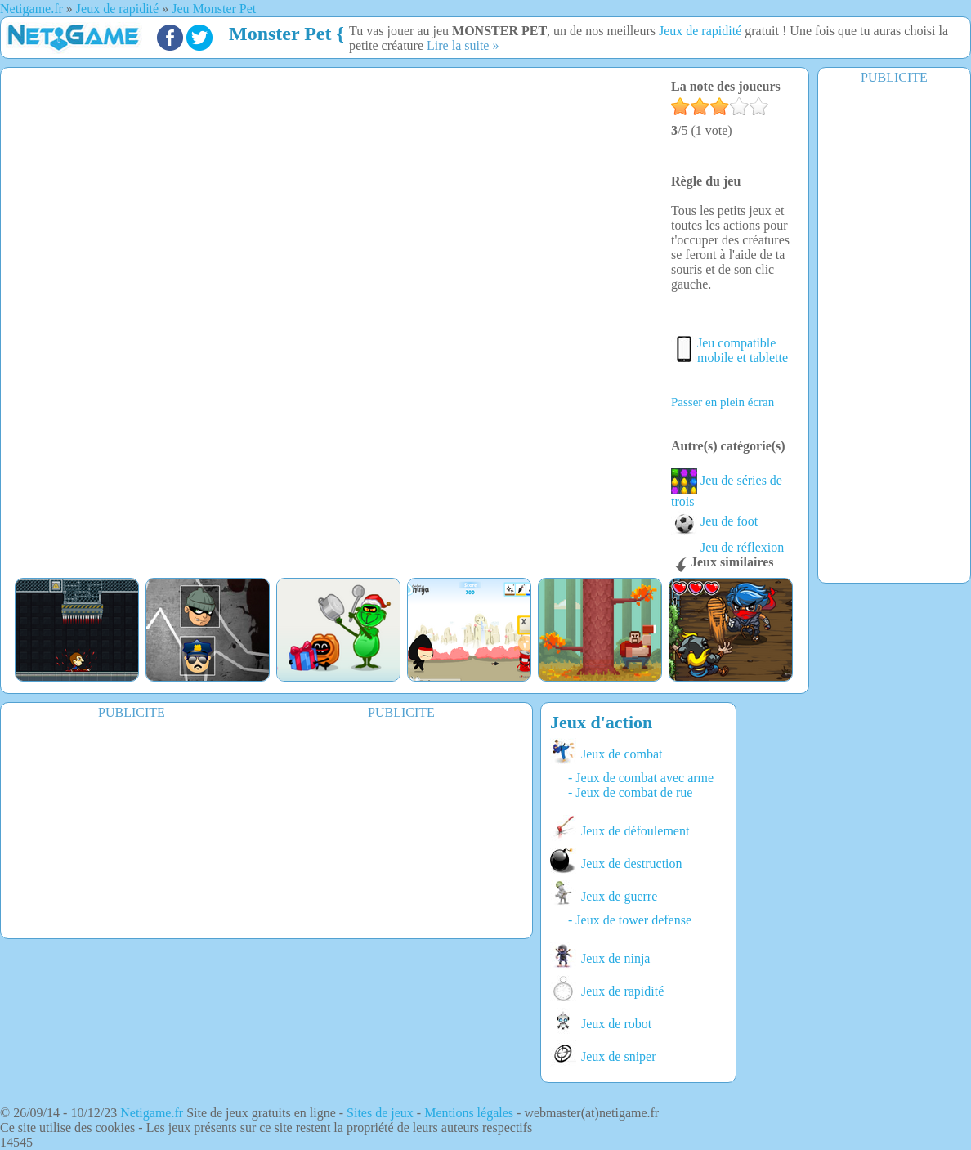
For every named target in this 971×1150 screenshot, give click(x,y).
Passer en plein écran (722, 402)
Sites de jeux (380, 1113)
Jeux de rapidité (700, 31)
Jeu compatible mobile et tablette (742, 350)
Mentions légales (468, 1113)
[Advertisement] (894, 332)
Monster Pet (280, 33)
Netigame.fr (151, 1113)
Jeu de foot (714, 521)
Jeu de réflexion (727, 547)
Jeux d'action (601, 722)
